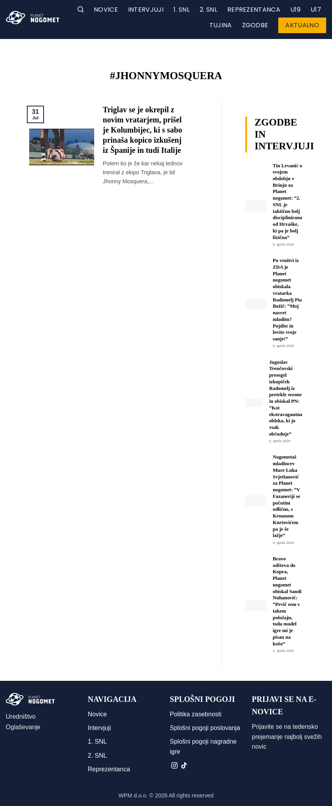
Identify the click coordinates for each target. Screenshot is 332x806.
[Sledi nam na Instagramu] (174, 765)
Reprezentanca (253, 9)
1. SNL (182, 9)
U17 (316, 9)
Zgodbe (255, 25)
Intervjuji (145, 9)
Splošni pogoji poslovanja (205, 728)
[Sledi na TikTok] (184, 765)
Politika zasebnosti (195, 714)
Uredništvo (20, 716)
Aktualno (302, 25)
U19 (295, 9)
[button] (80, 9)
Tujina (220, 25)
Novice (106, 9)
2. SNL (208, 9)
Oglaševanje (23, 727)
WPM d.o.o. (133, 795)
